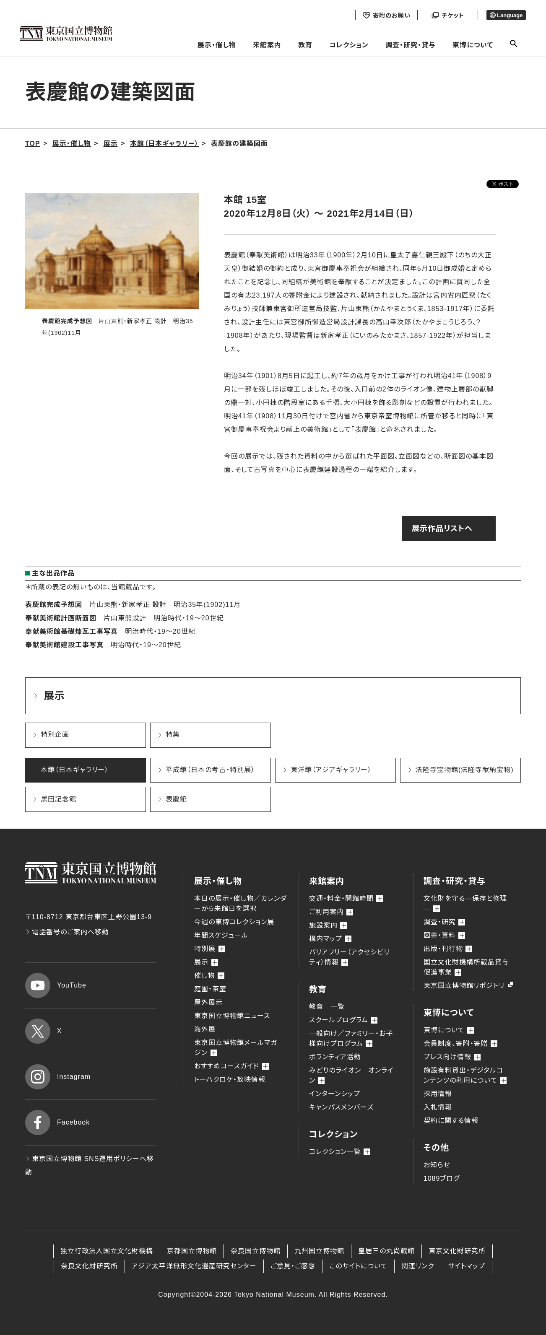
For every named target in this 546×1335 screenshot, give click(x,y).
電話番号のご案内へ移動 (67, 932)
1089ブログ (442, 1178)
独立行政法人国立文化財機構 (106, 1251)
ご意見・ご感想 (292, 1266)
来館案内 (267, 45)
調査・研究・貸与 (410, 45)
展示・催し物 (217, 45)
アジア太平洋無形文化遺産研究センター (194, 1266)
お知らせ (437, 1165)
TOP (32, 143)
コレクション (349, 45)
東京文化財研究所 (457, 1251)
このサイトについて (358, 1266)
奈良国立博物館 (256, 1251)
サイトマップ (466, 1266)
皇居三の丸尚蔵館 (386, 1251)
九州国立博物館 (319, 1251)
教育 (305, 45)
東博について (472, 45)
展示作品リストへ (442, 528)
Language (506, 15)
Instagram (58, 1076)
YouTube (55, 985)
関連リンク (417, 1266)
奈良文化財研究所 (89, 1266)
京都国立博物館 (192, 1251)
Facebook (57, 1122)
